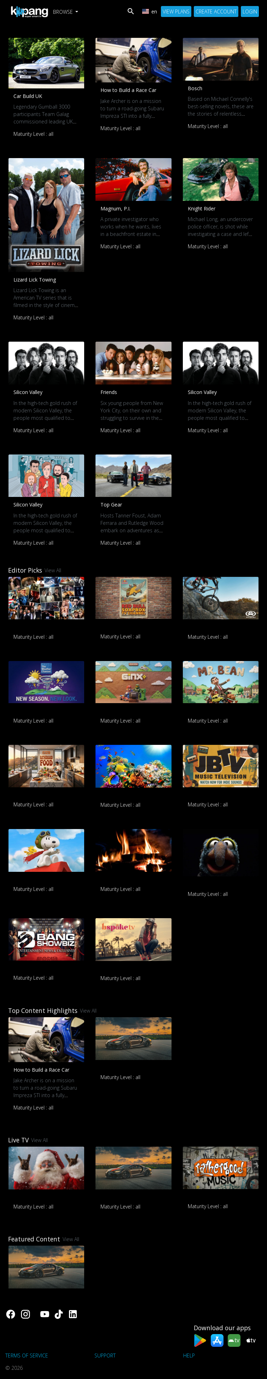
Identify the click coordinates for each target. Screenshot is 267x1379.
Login (250, 11)
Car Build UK (27, 96)
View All (53, 570)
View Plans (176, 11)
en (149, 11)
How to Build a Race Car (128, 90)
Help (189, 1355)
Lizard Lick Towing (34, 279)
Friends (108, 392)
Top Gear (111, 504)
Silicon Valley (27, 392)
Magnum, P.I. (115, 208)
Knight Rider (201, 208)
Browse (63, 11)
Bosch (195, 88)
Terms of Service (26, 1355)
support (105, 1355)
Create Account (216, 11)
